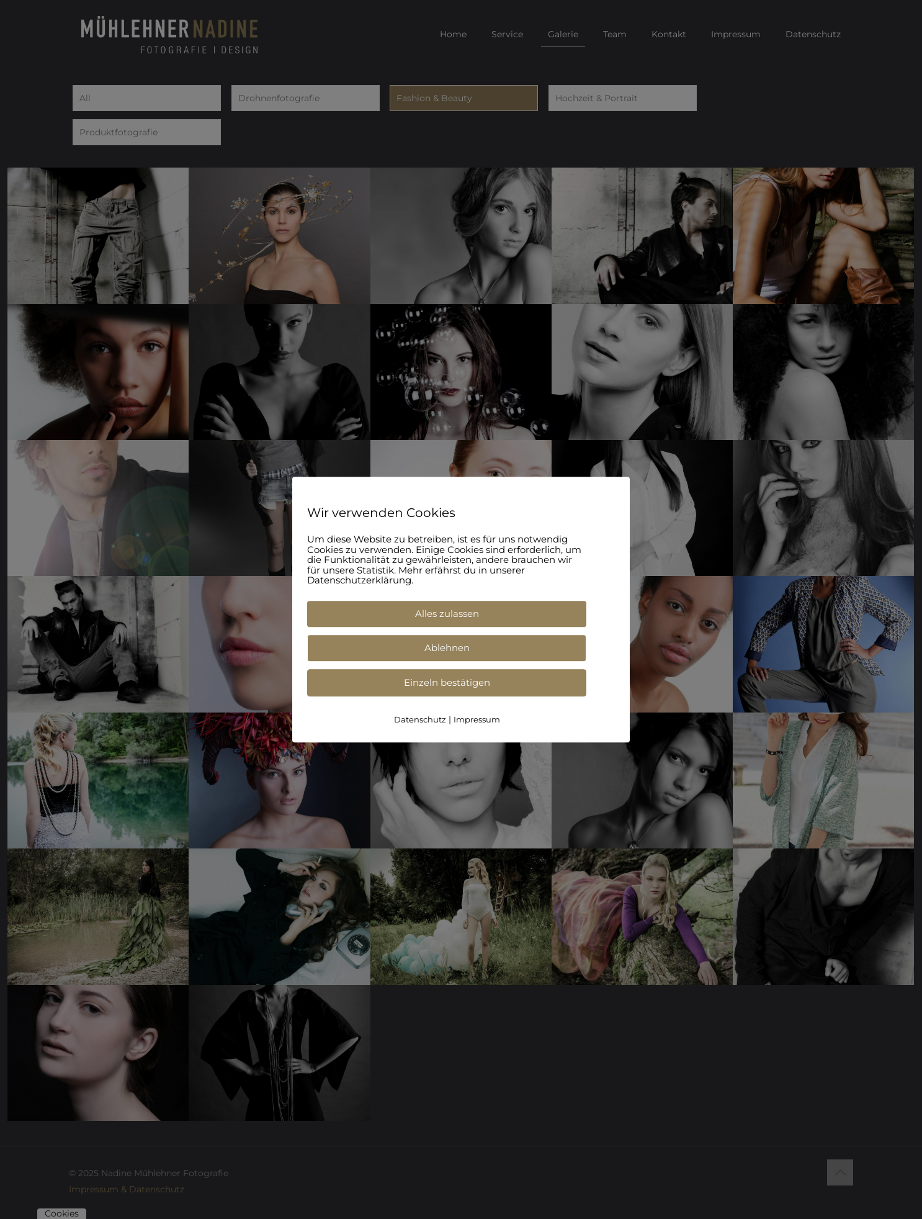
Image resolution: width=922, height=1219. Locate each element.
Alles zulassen (447, 613)
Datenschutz (420, 719)
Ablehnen (447, 648)
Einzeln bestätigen (447, 682)
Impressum (477, 719)
